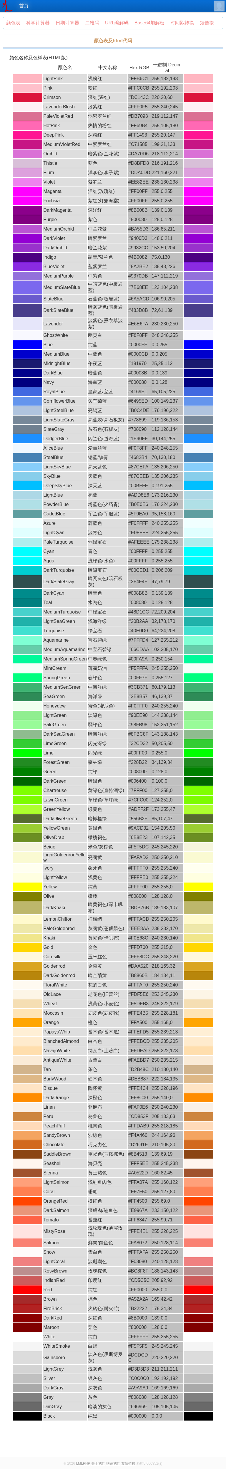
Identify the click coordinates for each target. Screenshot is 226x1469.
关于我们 (98, 1463)
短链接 (207, 22)
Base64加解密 (149, 22)
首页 (24, 5)
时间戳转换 (182, 22)
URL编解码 (117, 22)
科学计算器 (38, 22)
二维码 (92, 22)
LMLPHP (83, 1463)
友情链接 (128, 1463)
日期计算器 (67, 22)
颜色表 (13, 22)
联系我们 (113, 1463)
